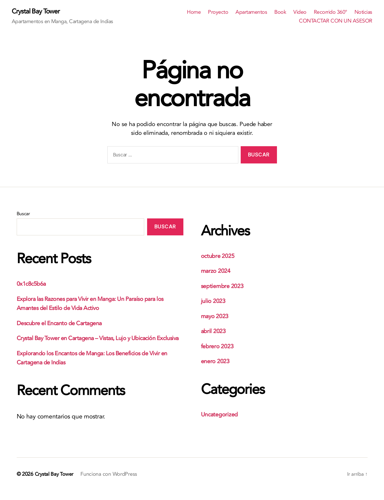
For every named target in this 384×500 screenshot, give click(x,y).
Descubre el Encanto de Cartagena (63, 323)
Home (194, 12)
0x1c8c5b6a (33, 284)
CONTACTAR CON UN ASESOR (335, 21)
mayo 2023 (216, 316)
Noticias (363, 12)
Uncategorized (220, 415)
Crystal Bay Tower (37, 11)
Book (280, 12)
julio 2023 (214, 301)
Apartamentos (251, 12)
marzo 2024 (217, 271)
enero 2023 (216, 361)
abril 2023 (214, 331)
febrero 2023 (218, 346)
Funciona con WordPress (110, 483)
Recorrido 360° (330, 12)
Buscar (23, 214)
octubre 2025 (219, 256)
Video (299, 12)
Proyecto (218, 12)
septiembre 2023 (224, 286)
